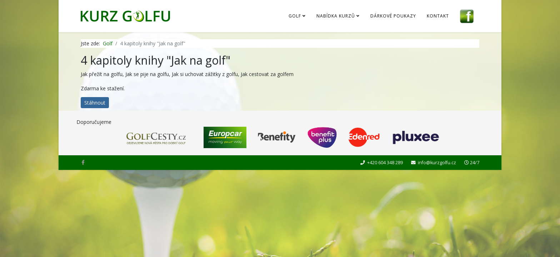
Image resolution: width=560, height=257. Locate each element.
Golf (295, 16)
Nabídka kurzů (335, 16)
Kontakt (438, 16)
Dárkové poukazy (393, 16)
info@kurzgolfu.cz (437, 163)
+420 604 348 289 (385, 163)
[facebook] (83, 162)
